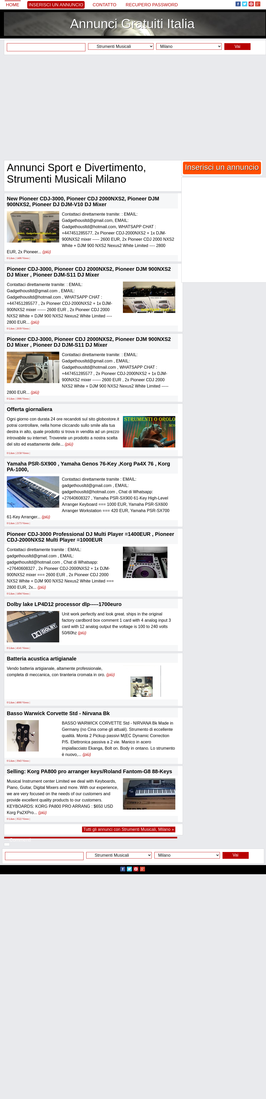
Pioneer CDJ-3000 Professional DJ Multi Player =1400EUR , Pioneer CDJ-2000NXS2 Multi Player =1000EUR (90, 537)
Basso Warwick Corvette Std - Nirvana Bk (58, 713)
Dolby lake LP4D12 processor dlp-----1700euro (64, 604)
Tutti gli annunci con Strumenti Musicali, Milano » (128, 829)
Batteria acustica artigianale (42, 658)
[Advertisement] (51, 107)
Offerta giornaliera (29, 409)
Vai (237, 46)
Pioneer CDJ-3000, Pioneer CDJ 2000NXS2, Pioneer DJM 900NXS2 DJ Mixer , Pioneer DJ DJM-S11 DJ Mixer (89, 342)
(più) (46, 252)
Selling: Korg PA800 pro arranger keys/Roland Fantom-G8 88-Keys (89, 771)
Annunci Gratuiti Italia (132, 23)
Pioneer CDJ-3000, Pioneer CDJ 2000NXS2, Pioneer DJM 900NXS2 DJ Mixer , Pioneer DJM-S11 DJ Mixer (89, 272)
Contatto (104, 4)
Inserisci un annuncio (56, 4)
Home (12, 4)
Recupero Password (152, 4)
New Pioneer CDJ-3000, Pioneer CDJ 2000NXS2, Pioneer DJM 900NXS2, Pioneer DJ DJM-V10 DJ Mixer (83, 201)
